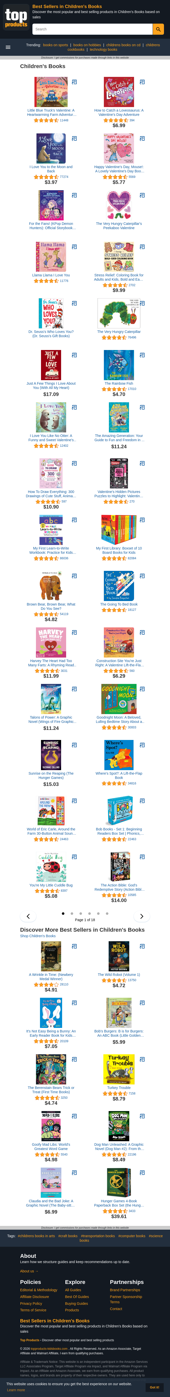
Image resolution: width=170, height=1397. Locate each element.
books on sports (55, 45)
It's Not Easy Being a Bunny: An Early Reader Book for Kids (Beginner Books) (51, 1033)
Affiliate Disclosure (34, 1297)
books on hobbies (87, 45)
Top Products (30, 1340)
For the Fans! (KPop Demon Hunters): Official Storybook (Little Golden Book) (51, 226)
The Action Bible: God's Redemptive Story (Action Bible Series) (119, 887)
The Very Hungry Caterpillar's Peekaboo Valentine (119, 226)
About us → (29, 1271)
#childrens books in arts (36, 1236)
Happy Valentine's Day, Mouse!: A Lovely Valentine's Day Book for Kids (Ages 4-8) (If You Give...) (119, 169)
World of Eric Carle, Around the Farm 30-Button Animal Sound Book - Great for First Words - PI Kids (51, 831)
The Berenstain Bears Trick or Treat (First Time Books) (51, 1090)
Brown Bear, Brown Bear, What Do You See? (51, 606)
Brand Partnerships (125, 1290)
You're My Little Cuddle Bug (51, 885)
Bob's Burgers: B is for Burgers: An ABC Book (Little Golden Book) (119, 1033)
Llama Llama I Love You (51, 275)
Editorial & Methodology (38, 1290)
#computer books (131, 1236)
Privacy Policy (31, 1304)
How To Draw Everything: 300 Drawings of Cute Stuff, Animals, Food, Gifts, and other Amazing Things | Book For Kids (51, 494)
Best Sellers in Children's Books (67, 6)
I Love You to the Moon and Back (51, 169)
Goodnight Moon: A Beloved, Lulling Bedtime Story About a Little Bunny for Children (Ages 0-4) (119, 719)
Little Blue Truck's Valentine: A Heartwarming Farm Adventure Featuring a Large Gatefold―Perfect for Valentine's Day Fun (51, 112)
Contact (116, 1309)
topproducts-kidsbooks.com (49, 1349)
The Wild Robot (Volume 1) (119, 975)
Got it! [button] (154, 1387)
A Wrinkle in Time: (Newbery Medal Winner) (51, 977)
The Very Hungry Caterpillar (119, 332)
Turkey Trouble (119, 1088)
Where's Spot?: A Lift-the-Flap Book (119, 775)
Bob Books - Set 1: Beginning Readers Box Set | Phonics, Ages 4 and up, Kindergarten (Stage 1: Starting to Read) (119, 831)
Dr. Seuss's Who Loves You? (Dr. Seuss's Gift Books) (50, 334)
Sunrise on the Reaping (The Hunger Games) (51, 775)
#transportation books (98, 1236)
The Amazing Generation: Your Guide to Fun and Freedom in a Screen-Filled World (119, 438)
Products (72, 1310)
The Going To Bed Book (119, 604)
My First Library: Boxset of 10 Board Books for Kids (119, 550)
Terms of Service (33, 1310)
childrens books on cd (123, 45)
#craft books (67, 1236)
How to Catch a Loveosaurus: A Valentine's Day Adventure (119, 112)
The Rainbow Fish (119, 383)
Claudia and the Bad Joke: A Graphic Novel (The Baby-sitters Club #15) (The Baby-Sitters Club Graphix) (51, 1203)
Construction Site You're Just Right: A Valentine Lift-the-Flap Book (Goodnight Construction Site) (119, 663)
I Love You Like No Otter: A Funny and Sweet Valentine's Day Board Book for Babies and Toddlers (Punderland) (51, 438)
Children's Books (42, 66)
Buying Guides (76, 1304)
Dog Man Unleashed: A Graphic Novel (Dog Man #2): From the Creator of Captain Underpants (119, 1146)
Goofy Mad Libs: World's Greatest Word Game (51, 1146)
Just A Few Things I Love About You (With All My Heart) (50, 385)
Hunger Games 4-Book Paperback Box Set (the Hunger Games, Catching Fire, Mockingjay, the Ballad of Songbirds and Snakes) (119, 1203)
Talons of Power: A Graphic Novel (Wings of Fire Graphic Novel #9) (51, 719)
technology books (103, 49)
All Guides (73, 1290)
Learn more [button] (16, 1390)
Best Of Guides (77, 1297)
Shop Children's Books (38, 936)
